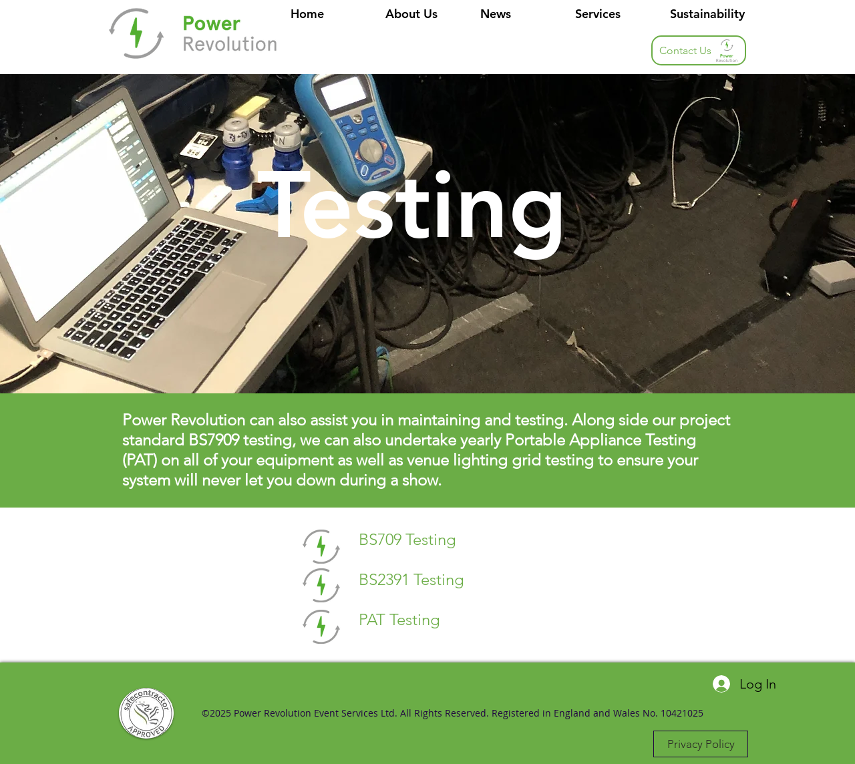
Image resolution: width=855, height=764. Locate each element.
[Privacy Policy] (700, 744)
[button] (612, 14)
